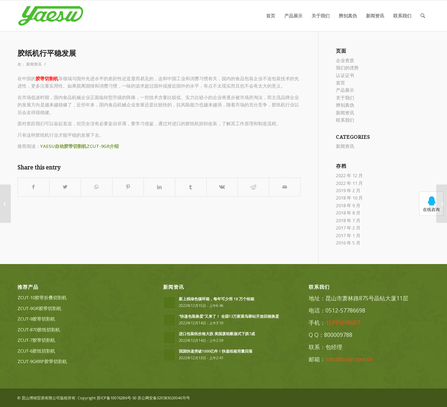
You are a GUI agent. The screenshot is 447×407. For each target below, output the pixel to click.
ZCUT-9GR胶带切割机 (39, 308)
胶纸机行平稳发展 (46, 53)
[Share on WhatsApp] (96, 187)
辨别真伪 (345, 105)
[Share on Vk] (222, 187)
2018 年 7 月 (348, 220)
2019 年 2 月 (348, 190)
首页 (340, 83)
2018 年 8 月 (348, 213)
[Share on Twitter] (65, 187)
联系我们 (345, 120)
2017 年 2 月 (348, 228)
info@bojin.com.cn (349, 359)
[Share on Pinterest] (128, 187)
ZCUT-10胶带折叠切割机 (42, 297)
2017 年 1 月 (348, 235)
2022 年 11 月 (349, 183)
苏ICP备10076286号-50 (117, 397)
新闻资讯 (34, 64)
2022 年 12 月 (349, 175)
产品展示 (345, 90)
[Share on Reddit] (253, 187)
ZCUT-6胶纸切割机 (36, 351)
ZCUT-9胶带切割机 (36, 319)
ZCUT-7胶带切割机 (36, 340)
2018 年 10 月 (349, 198)
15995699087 (342, 322)
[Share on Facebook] (33, 187)
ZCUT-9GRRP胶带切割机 (42, 361)
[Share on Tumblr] (190, 187)
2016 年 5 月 (348, 243)
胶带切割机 (47, 78)
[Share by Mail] (284, 187)
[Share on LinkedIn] (159, 187)
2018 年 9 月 (348, 205)
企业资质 (345, 60)
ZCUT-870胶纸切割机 (38, 329)
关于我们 (345, 98)
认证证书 (345, 75)
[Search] (423, 15)
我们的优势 (347, 68)
